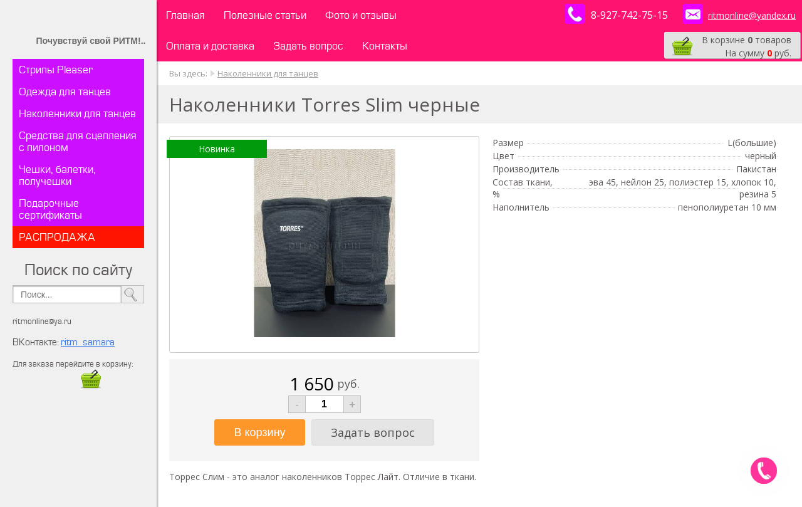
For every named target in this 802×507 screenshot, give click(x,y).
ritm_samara (88, 342)
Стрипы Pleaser (56, 70)
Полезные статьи (265, 15)
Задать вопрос (308, 46)
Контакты (384, 46)
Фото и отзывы (361, 15)
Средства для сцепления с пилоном (78, 142)
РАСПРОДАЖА (57, 237)
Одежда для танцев (65, 92)
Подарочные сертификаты (50, 209)
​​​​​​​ (91, 385)
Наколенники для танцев (77, 114)
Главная (185, 15)
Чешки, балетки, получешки (57, 175)
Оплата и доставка (210, 46)
